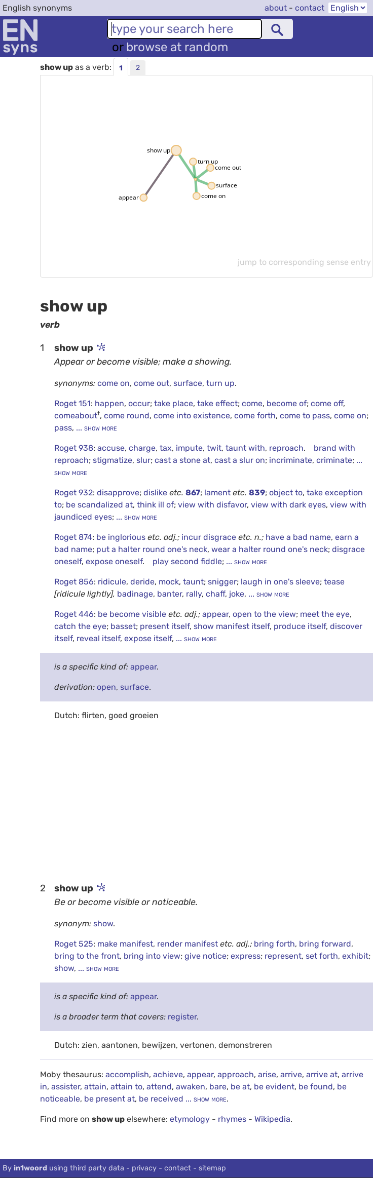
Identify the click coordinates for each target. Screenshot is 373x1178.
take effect (217, 403)
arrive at (322, 1074)
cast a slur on (239, 460)
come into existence (192, 415)
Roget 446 (74, 614)
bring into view (152, 956)
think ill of (155, 504)
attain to (126, 1086)
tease (334, 581)
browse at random (177, 47)
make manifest (125, 944)
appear (215, 614)
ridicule (112, 581)
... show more (95, 428)
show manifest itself (232, 626)
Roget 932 (73, 492)
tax (166, 448)
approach (235, 1074)
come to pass (305, 415)
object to (286, 492)
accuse (111, 448)
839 (257, 492)
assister (65, 1086)
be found (316, 1086)
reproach (286, 448)
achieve (168, 1074)
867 (192, 492)
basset (123, 626)
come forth (255, 415)
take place (173, 403)
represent (283, 956)
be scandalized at (99, 504)
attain (95, 1086)
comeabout (75, 415)
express (245, 956)
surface (187, 383)
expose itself (148, 638)
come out (151, 383)
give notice (205, 956)
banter (169, 594)
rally (194, 594)
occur (139, 403)
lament (218, 492)
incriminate (290, 460)
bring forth (274, 944)
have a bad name (298, 537)
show (103, 923)
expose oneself (114, 561)
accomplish (127, 1074)
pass (63, 428)
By (63, 1168)
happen (109, 403)
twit (214, 448)
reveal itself (98, 638)
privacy (144, 1168)
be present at (109, 1099)
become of (287, 403)
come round (127, 415)
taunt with (245, 448)
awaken (190, 1086)
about (276, 8)
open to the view (264, 614)
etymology (190, 1119)
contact (309, 8)
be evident (274, 1086)
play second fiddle (187, 561)
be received (161, 1099)
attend (159, 1086)
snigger (222, 581)
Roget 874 (73, 537)
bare (218, 1086)
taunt (193, 581)
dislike (156, 492)
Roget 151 (72, 403)
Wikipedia (272, 1119)
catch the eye (80, 626)
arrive (291, 1074)
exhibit (355, 956)
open (106, 687)
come (252, 403)
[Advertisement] (206, 801)
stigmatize (112, 460)
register (182, 1017)
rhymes (232, 1119)
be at (240, 1086)
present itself (165, 626)
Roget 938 (73, 448)
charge (142, 448)
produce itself (300, 626)
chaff (215, 594)
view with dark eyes (288, 504)
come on (113, 383)
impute (189, 448)
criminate (334, 460)
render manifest (188, 944)
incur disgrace (209, 537)
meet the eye (325, 614)
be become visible (133, 614)
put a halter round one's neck (151, 549)
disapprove (118, 492)
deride (142, 581)
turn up (220, 383)
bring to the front (87, 956)
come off (327, 403)
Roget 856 (74, 581)
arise (267, 1074)
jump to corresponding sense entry (304, 262)
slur (143, 460)
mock (169, 581)
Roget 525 (73, 944)
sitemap (212, 1168)
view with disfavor (212, 504)
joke (236, 594)
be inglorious (121, 537)
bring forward (325, 944)
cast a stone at (182, 460)
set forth (322, 956)
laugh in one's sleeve (280, 581)
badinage (135, 594)
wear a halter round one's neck (269, 549)
